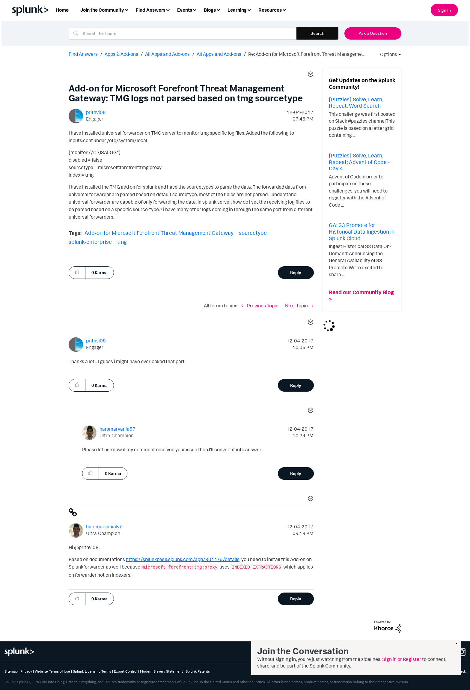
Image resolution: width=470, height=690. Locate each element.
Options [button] (386, 54)
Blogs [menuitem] (210, 10)
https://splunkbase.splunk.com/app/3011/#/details (182, 559)
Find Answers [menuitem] (150, 10)
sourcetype (253, 232)
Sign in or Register (401, 659)
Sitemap (11, 671)
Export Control (125, 671)
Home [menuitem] (62, 10)
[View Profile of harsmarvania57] (117, 429)
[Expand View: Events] (195, 9)
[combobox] (182, 33)
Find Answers (83, 54)
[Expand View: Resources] (284, 9)
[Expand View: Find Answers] (168, 9)
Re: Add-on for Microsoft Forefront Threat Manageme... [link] (306, 54)
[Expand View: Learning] (249, 9)
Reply (295, 272)
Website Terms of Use (52, 671)
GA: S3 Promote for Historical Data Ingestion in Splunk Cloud (361, 231)
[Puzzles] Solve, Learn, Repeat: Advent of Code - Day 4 (359, 162)
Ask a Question (373, 33)
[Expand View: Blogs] (218, 9)
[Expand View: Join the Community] (126, 9)
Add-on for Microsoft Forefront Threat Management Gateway (159, 232)
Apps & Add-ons (121, 54)
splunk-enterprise (90, 241)
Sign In (444, 10)
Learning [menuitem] (237, 10)
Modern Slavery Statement (161, 671)
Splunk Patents (198, 671)
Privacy (26, 671)
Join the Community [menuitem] (102, 10)
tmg (122, 241)
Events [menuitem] (184, 10)
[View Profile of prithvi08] (96, 112)
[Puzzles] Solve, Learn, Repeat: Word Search (356, 102)
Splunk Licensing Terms (92, 671)
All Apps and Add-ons (167, 54)
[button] (310, 75)
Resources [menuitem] (270, 10)
